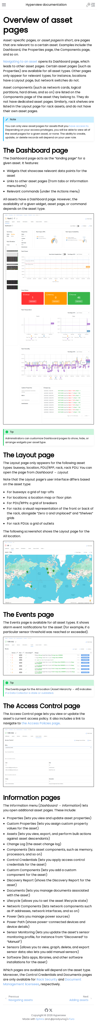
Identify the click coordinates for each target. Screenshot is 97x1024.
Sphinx (40, 1019)
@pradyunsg (58, 1019)
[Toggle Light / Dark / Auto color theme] (88, 4)
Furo (71, 1019)
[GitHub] (46, 1010)
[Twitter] (51, 1010)
